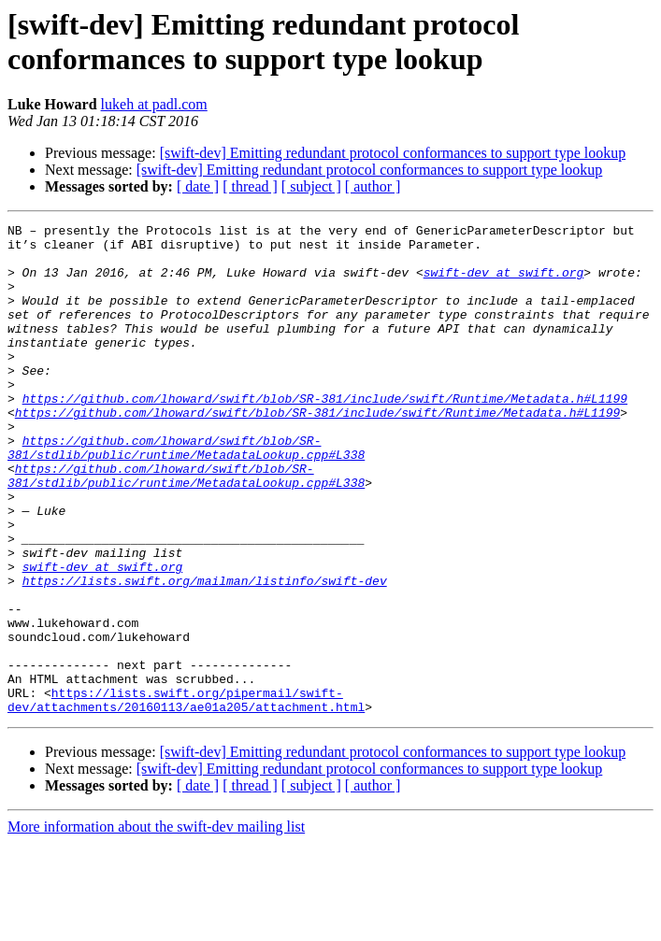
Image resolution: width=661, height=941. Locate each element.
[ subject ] (311, 186)
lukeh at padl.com (154, 104)
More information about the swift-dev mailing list (156, 925)
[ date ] (198, 186)
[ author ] (373, 186)
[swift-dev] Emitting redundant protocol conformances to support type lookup (393, 153)
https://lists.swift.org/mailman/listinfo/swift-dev (204, 653)
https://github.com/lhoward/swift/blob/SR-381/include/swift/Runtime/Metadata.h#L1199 (324, 434)
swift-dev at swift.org (504, 283)
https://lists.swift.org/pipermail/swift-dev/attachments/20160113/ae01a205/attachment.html (186, 796)
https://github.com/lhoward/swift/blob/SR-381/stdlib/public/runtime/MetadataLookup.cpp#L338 (186, 493)
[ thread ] (250, 186)
